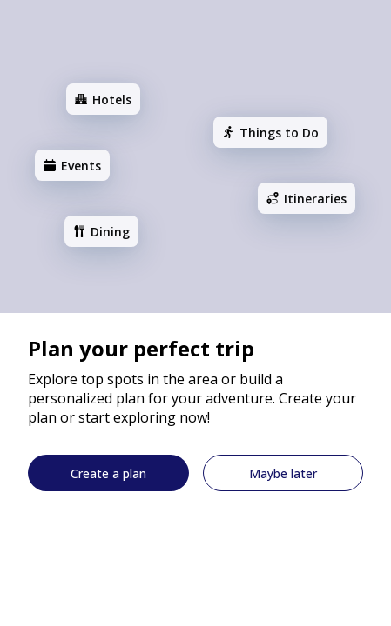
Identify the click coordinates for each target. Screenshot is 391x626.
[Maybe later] (283, 473)
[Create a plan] (108, 473)
